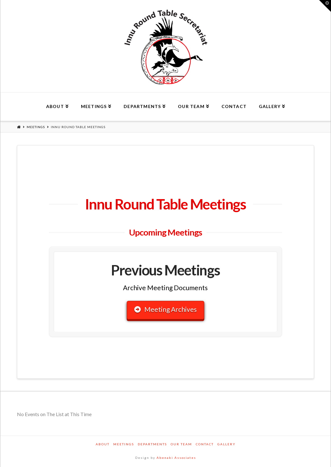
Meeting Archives (165, 309)
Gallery (226, 444)
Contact (205, 444)
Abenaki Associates (176, 457)
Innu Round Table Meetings (78, 127)
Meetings (36, 127)
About (102, 444)
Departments (152, 444)
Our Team (181, 444)
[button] (325, 6)
